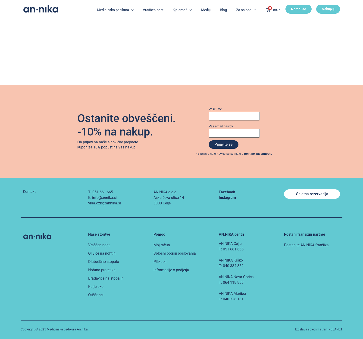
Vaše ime (215, 109)
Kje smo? (182, 10)
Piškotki (159, 261)
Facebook (227, 192)
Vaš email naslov (221, 126)
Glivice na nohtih (102, 253)
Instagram (227, 197)
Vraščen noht (153, 10)
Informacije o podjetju (171, 270)
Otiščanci (95, 295)
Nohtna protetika (102, 270)
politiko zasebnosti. (258, 153)
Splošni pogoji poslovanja (174, 253)
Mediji (206, 10)
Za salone (246, 10)
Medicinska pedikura (115, 10)
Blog (223, 10)
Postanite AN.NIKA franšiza (306, 245)
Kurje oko (95, 286)
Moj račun (161, 245)
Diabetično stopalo (103, 261)
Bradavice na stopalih (106, 278)
